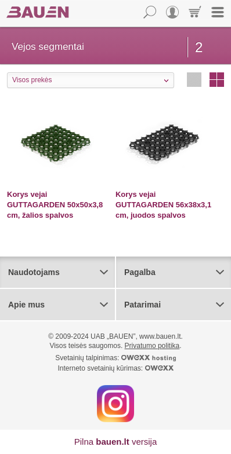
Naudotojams (34, 272)
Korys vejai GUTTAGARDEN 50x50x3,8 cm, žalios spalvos (55, 204)
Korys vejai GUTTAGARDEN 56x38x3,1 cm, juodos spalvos (163, 204)
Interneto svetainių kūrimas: (115, 368)
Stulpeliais (217, 79)
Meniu (217, 12)
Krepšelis (195, 12)
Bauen (37, 12)
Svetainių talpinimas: (115, 358)
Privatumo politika (152, 346)
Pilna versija (115, 441)
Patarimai (142, 304)
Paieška (149, 12)
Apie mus (26, 304)
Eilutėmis (194, 79)
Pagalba (140, 272)
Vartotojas (172, 12)
